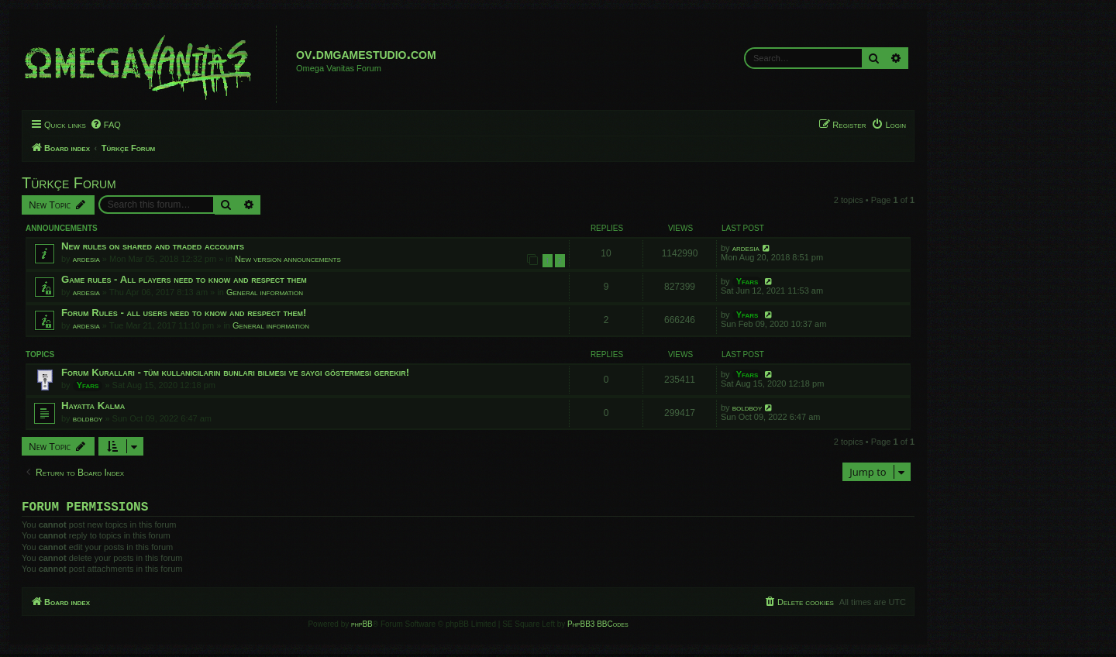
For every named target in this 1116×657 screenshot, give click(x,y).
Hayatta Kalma (93, 405)
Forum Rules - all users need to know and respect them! (183, 312)
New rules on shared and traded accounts (152, 246)
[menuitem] (105, 124)
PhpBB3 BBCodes (597, 627)
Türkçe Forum (69, 182)
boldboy (88, 418)
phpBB (362, 627)
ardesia (86, 258)
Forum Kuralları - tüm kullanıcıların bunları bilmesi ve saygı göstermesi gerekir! (235, 372)
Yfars (747, 281)
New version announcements (288, 258)
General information (264, 292)
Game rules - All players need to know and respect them (184, 279)
